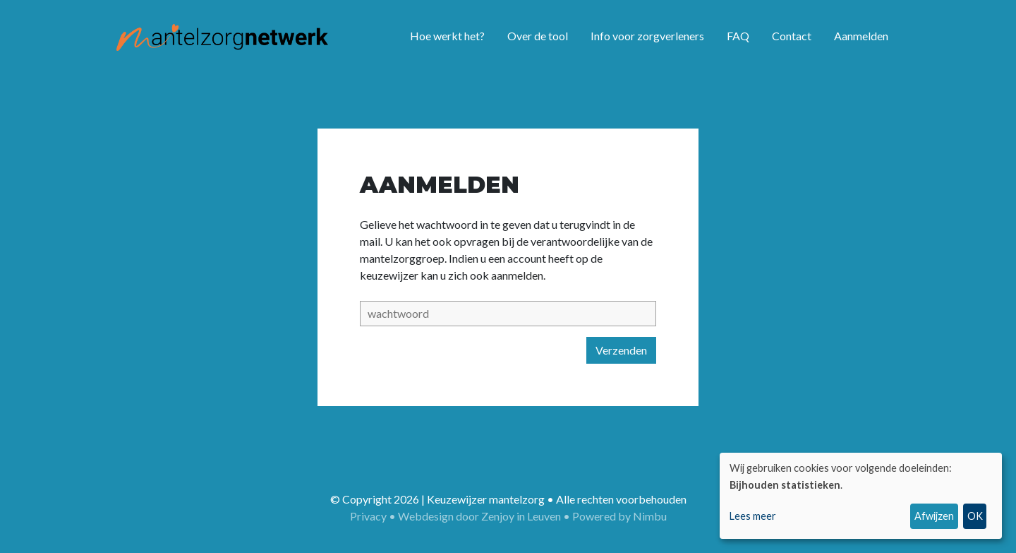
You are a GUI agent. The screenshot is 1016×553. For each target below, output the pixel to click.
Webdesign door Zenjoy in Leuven (479, 516)
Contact (791, 35)
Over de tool (537, 35)
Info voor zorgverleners (647, 35)
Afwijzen (934, 516)
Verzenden (621, 350)
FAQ (738, 35)
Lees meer (753, 516)
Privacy (368, 516)
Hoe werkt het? (447, 35)
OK (975, 516)
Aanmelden (861, 35)
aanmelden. (518, 275)
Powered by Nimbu (619, 516)
